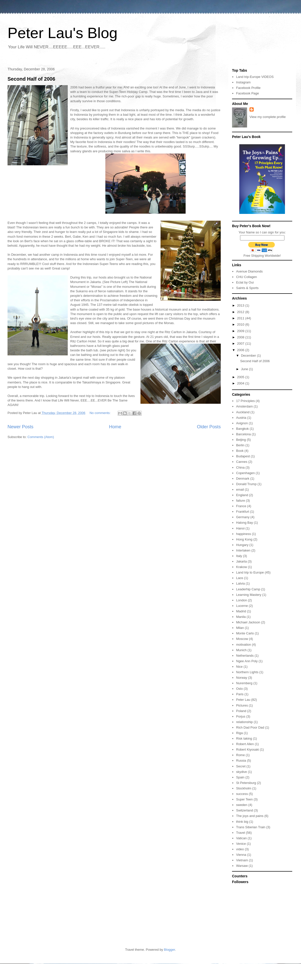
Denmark (242, 478)
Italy (239, 556)
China (240, 467)
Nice (239, 666)
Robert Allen (245, 744)
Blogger (169, 949)
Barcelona (243, 434)
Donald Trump (246, 484)
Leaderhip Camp (248, 589)
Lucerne (242, 606)
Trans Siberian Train (250, 827)
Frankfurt (242, 511)
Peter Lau (243, 700)
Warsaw (242, 866)
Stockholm (243, 788)
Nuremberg (244, 683)
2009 (241, 331)
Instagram (243, 82)
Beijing (241, 440)
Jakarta (241, 561)
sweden (241, 805)
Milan (240, 628)
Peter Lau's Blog (62, 33)
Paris (240, 694)
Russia (241, 760)
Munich (241, 650)
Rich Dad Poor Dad (250, 727)
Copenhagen (245, 473)
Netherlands (245, 655)
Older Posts (209, 426)
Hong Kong (244, 539)
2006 (241, 350)
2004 (241, 383)
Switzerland (244, 810)
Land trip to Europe (250, 572)
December (249, 355)
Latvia (240, 583)
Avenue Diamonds (249, 271)
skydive (241, 772)
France (241, 506)
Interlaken (243, 550)
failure (240, 500)
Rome (240, 755)
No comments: (100, 413)
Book (240, 451)
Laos (239, 578)
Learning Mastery (248, 595)
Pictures (242, 705)
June (245, 369)
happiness (243, 534)
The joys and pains (249, 816)
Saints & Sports (247, 288)
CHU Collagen (246, 277)
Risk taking (244, 738)
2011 (241, 318)
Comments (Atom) (41, 437)
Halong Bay (244, 522)
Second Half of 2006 (31, 79)
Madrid (241, 611)
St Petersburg (246, 783)
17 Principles (245, 401)
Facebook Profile (248, 88)
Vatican (241, 838)
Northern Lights (247, 672)
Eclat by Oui (245, 282)
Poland (241, 711)
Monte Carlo (245, 633)
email (240, 489)
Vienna (241, 855)
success (242, 794)
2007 (241, 343)
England (242, 495)
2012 (241, 312)
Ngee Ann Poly (247, 661)
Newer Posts (20, 426)
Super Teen (244, 799)
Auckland (242, 412)
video (240, 849)
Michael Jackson (248, 622)
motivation (243, 644)
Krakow (241, 567)
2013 (241, 305)
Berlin (240, 445)
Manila (241, 617)
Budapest (243, 456)
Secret (241, 766)
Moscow (242, 639)
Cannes (241, 462)
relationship (244, 722)
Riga (239, 733)
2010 (241, 324)
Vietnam (242, 860)
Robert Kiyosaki (247, 749)
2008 (241, 337)
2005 (241, 377)
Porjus (240, 716)
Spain (240, 777)
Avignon (242, 423)
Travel (240, 833)
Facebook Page (247, 93)
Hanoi (240, 528)
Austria (241, 418)
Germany (242, 517)
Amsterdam (244, 406)
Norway (241, 677)
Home (115, 426)
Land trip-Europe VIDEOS (255, 77)
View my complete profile (268, 117)
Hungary (242, 545)
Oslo (239, 689)
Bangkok (242, 429)
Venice (241, 844)
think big (242, 821)
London (241, 600)
